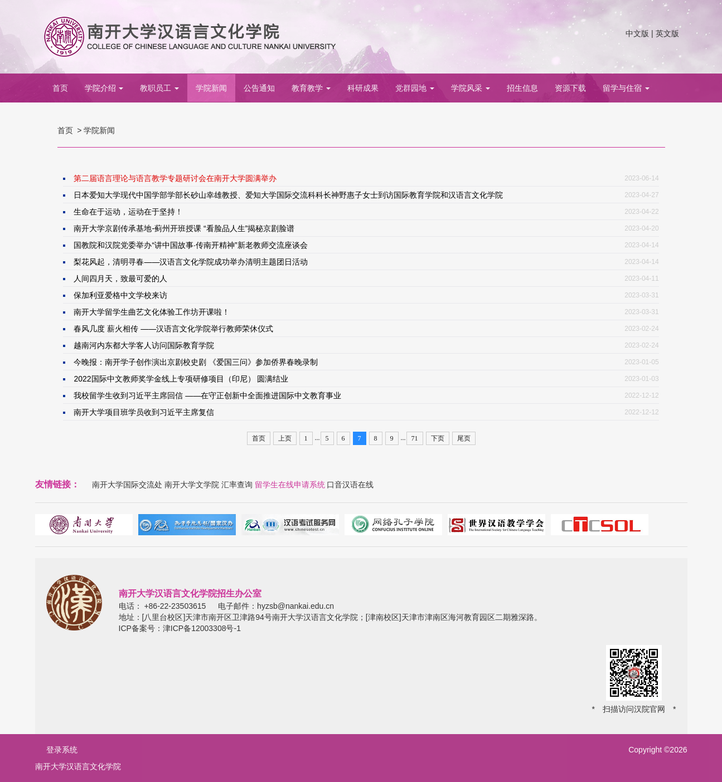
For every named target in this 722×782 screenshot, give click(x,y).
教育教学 (311, 88)
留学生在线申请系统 (290, 484)
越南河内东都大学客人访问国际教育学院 (144, 345)
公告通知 (259, 88)
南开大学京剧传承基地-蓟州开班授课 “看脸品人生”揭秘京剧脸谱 (184, 228)
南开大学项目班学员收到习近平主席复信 (144, 412)
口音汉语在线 (350, 484)
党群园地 (414, 88)
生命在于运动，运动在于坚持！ (128, 211)
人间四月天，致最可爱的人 (120, 278)
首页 (60, 88)
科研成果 (363, 88)
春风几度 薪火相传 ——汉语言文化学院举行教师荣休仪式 (173, 328)
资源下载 (570, 88)
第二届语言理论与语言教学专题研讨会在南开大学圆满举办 (175, 178)
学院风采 (470, 88)
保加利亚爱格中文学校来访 (120, 295)
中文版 (637, 33)
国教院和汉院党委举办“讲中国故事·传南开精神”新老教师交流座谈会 (190, 245)
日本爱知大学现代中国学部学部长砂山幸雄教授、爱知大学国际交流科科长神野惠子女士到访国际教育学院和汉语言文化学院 (288, 194)
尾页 (464, 438)
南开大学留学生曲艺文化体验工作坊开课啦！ (152, 311)
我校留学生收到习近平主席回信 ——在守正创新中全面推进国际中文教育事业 (207, 395)
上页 (285, 438)
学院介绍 (104, 88)
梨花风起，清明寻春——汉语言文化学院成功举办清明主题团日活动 (191, 261)
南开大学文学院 (191, 484)
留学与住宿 (626, 88)
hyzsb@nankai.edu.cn (295, 606)
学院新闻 (211, 88)
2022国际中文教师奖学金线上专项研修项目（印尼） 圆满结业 (181, 378)
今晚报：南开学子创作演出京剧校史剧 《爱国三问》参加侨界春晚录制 (196, 362)
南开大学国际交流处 (127, 484)
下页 (437, 438)
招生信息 (522, 88)
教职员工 (159, 88)
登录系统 (61, 749)
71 (414, 438)
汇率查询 (237, 484)
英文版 (667, 33)
